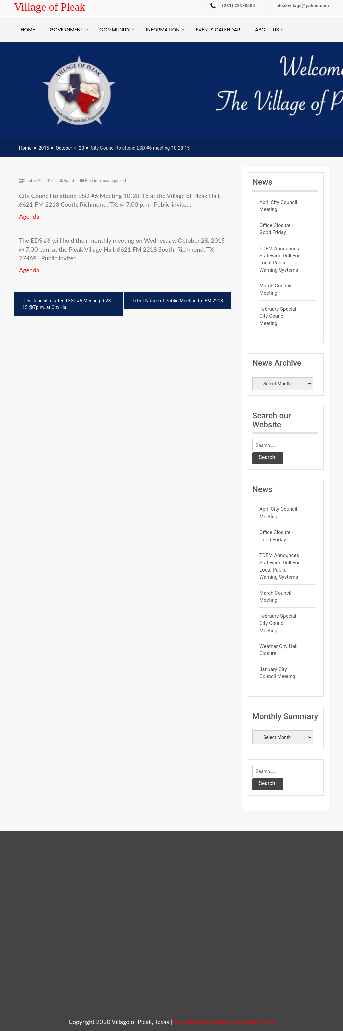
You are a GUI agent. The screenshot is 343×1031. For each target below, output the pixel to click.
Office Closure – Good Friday (277, 228)
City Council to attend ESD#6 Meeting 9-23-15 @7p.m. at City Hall (67, 304)
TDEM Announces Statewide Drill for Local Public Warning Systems (279, 259)
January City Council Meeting (277, 673)
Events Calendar (218, 29)
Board (67, 180)
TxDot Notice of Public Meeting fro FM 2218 (177, 300)
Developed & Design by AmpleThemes (224, 1021)
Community (114, 29)
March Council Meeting (275, 289)
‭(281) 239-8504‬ (231, 5)
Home (28, 29)
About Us (267, 29)
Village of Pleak (49, 7)
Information (163, 29)
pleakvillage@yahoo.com (295, 5)
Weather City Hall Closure (278, 649)
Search (267, 457)
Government (66, 29)
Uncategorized (113, 180)
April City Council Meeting (278, 205)
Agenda (29, 216)
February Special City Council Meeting (277, 316)
